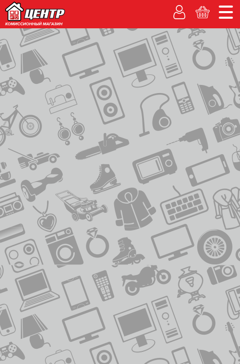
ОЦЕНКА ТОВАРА (184, 149)
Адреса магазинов (154, 8)
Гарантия (25, 78)
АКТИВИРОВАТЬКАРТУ (185, 195)
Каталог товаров (40, 92)
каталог (73, 110)
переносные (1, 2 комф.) (44, 118)
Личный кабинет (125, 79)
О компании (95, 8)
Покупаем (27, 67)
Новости (216, 8)
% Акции (175, 67)
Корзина (208, 79)
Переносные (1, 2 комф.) (47, 210)
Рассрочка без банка (103, 67)
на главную (32, 110)
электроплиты (139, 110)
